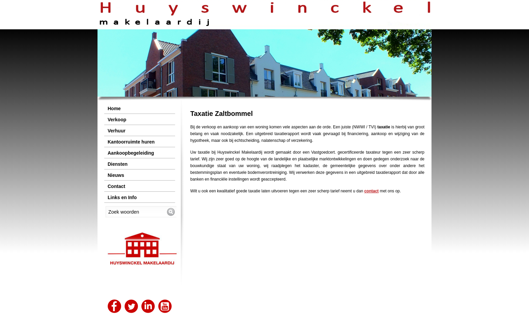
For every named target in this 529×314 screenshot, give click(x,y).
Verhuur (117, 130)
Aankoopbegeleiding (131, 153)
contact (371, 191)
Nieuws (116, 175)
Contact (116, 186)
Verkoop (117, 119)
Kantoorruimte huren (131, 142)
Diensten (118, 164)
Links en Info (122, 197)
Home (114, 108)
